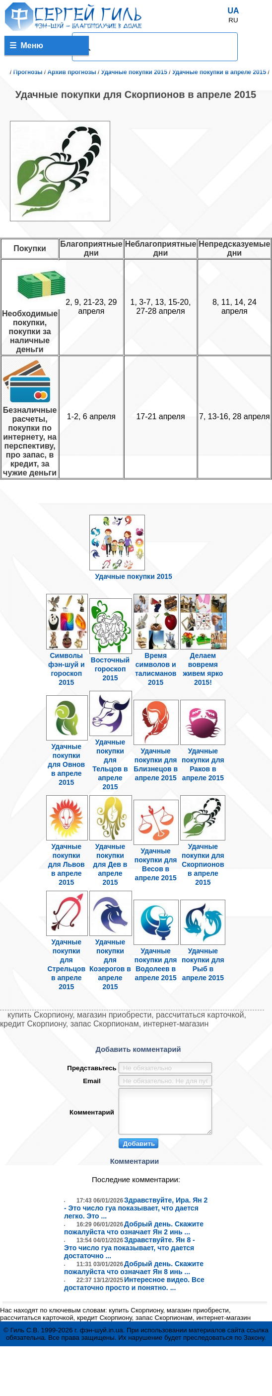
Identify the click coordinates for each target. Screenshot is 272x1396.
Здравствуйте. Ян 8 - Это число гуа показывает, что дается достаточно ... (129, 1255)
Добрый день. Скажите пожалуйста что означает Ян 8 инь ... (134, 1275)
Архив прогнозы (72, 72)
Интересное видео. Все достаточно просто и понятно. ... (134, 1291)
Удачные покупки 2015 (134, 72)
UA (233, 10)
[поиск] (153, 47)
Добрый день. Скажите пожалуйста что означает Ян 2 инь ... (134, 1235)
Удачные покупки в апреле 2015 (219, 72)
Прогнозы (28, 72)
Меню (26, 45)
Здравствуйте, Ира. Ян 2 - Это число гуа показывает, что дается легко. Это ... (135, 1215)
